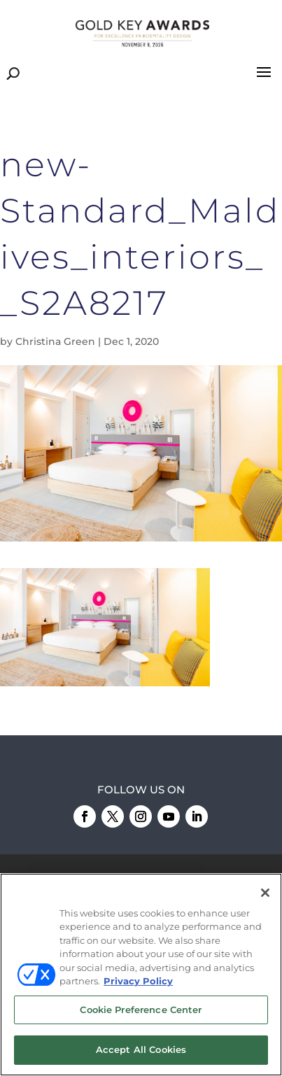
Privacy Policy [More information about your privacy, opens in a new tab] (138, 981)
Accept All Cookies (141, 1050)
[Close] (265, 892)
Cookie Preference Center (141, 1009)
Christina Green (55, 341)
